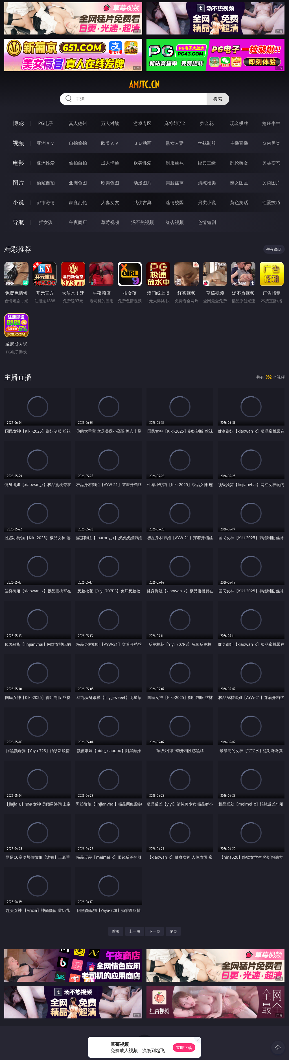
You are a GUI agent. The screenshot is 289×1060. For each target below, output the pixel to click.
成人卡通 (110, 163)
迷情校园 (175, 202)
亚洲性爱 (46, 163)
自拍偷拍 (78, 143)
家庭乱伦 (78, 202)
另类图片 (271, 183)
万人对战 (110, 123)
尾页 (173, 931)
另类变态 (271, 163)
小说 (18, 202)
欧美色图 (110, 183)
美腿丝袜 (175, 183)
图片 (18, 182)
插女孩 (45, 222)
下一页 (154, 931)
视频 (18, 143)
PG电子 (45, 123)
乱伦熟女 (239, 163)
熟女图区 (239, 183)
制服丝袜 (175, 163)
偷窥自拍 (46, 183)
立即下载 (184, 1047)
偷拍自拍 (78, 163)
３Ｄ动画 (142, 143)
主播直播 (239, 143)
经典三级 (207, 163)
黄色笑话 (239, 202)
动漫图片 (142, 183)
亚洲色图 (78, 183)
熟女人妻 (175, 143)
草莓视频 (110, 222)
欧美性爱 (142, 163)
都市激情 (46, 202)
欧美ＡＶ (110, 143)
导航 (18, 222)
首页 (116, 931)
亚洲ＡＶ (46, 143)
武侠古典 (142, 202)
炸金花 (207, 123)
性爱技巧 (271, 202)
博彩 (18, 123)
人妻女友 (110, 202)
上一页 (135, 931)
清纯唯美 (207, 183)
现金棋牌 (239, 123)
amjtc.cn (144, 84)
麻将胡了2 (174, 123)
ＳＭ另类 (271, 143)
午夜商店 (78, 222)
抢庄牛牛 (271, 123)
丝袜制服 (207, 143)
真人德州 (78, 123)
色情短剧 (207, 222)
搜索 (217, 99)
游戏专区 (142, 123)
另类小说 (207, 202)
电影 (18, 163)
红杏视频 (175, 222)
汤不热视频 (142, 222)
